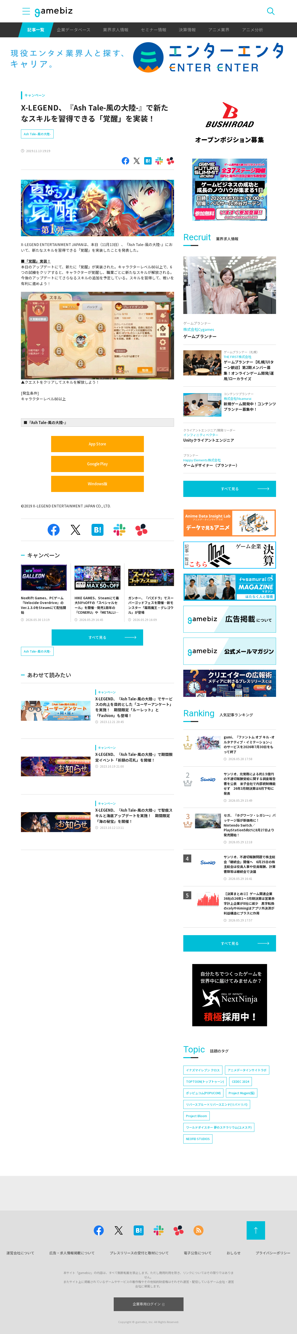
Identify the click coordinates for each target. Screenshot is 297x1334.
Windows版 (97, 483)
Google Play (97, 463)
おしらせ (234, 1252)
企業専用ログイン (148, 1303)
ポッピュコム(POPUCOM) (203, 1093)
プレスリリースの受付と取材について (139, 1252)
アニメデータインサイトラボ (247, 1070)
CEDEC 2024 (240, 1081)
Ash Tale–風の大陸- (37, 134)
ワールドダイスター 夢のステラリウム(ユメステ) (219, 1127)
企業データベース (74, 30)
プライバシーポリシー (273, 1252)
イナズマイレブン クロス (203, 1070)
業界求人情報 (115, 30)
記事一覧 (35, 30)
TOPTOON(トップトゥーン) (205, 1081)
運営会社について (20, 1252)
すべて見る (97, 637)
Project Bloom (196, 1116)
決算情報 (187, 30)
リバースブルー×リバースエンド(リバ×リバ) (216, 1104)
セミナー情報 (153, 30)
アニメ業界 (218, 30)
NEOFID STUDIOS (198, 1139)
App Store (97, 443)
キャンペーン (34, 95)
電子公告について (198, 1252)
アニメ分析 (252, 30)
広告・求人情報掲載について (72, 1252)
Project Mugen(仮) (242, 1093)
